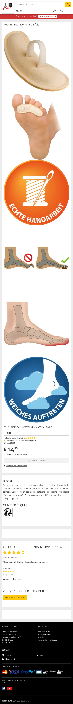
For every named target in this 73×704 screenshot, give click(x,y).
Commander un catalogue (47, 640)
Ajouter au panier (36, 460)
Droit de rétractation (9, 643)
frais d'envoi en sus (20, 454)
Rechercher (68, 4)
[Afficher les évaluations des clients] (30, 438)
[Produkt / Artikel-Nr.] (43, 4)
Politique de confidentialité (11, 637)
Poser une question (15, 597)
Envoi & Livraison (8, 640)
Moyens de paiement (11, 667)
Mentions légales (44, 631)
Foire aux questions (9, 634)
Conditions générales (9, 631)
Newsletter (42, 637)
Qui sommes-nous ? (45, 634)
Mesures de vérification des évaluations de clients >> (26, 562)
